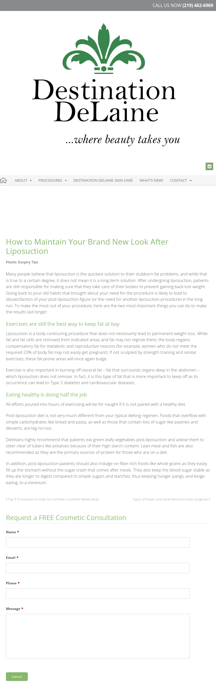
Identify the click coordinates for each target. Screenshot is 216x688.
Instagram (19, 645)
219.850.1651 (123, 611)
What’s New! (114, 88)
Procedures (39, 88)
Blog (88, 679)
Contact (133, 88)
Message (14, 477)
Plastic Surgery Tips (22, 131)
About (18, 88)
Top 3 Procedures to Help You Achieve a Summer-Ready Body (52, 367)
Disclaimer (52, 679)
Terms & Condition (22, 679)
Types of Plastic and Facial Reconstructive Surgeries (171, 367)
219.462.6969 (128, 606)
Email (12, 426)
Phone (13, 451)
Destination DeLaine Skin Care (78, 88)
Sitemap (73, 679)
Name (12, 400)
